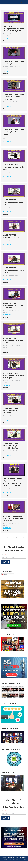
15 (20, 538)
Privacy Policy (15, 859)
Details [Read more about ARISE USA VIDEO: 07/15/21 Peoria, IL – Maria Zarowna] (5, 282)
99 (15, 540)
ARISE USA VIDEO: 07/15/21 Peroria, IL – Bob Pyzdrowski (13, 305)
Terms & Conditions (6, 859)
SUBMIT (6, 562)
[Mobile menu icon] (25, 2)
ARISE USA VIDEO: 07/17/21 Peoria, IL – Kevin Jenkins (13, 167)
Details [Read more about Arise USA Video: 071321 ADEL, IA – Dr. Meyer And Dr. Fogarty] (5, 530)
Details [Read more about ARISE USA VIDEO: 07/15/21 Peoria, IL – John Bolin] (5, 214)
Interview (5, 33)
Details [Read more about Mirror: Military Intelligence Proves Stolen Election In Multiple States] (5, 40)
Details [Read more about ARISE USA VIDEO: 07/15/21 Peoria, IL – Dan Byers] (5, 352)
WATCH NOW (7, 38)
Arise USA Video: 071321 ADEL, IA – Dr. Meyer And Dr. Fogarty (13, 518)
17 (9, 540)
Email (4, 554)
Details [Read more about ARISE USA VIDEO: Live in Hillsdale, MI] (5, 73)
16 (23, 538)
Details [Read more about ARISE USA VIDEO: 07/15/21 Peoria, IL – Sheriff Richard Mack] (5, 422)
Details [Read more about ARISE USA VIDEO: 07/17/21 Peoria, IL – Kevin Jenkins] (5, 179)
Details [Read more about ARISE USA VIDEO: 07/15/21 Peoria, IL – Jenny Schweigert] (5, 387)
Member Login (22, 859)
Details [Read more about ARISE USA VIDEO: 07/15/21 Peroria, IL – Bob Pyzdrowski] (5, 317)
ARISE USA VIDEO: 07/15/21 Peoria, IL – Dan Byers (13, 340)
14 (16, 538)
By (14, 33)
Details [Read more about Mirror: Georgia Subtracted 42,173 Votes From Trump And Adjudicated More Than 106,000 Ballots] (5, 495)
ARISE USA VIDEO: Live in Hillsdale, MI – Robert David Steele (13, 97)
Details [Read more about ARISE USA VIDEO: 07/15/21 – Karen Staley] (5, 247)
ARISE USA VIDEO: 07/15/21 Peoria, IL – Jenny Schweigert (13, 375)
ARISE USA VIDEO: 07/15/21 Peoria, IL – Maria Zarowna (13, 270)
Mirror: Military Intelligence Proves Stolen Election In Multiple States (13, 29)
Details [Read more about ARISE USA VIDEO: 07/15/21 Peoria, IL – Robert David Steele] (5, 457)
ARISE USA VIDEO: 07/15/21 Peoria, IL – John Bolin (13, 202)
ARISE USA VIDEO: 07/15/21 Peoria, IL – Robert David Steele (11, 446)
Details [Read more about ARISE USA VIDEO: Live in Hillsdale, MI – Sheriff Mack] (5, 144)
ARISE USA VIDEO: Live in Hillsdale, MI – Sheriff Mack (13, 132)
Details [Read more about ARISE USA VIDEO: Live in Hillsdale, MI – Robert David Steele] (5, 108)
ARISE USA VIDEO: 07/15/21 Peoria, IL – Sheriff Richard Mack (11, 411)
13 (13, 538)
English (4, 574)
